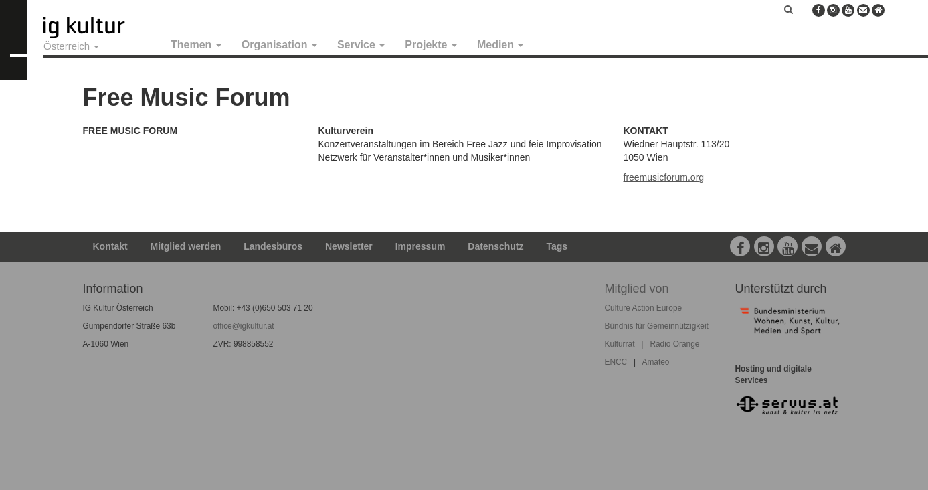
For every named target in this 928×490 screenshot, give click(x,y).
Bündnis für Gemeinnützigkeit (657, 326)
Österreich (71, 46)
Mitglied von (637, 288)
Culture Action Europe (643, 308)
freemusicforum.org (664, 177)
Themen (196, 44)
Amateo (655, 362)
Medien (500, 44)
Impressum (420, 246)
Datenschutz (495, 246)
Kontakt (110, 246)
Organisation (279, 44)
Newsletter (349, 246)
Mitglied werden (186, 246)
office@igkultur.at (243, 326)
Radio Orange (674, 344)
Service (361, 44)
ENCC (616, 362)
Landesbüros (273, 246)
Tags (556, 246)
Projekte (431, 44)
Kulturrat (620, 344)
